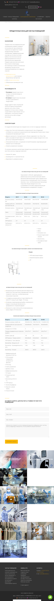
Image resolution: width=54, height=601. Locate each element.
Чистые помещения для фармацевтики (40, 458)
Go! (24, 6)
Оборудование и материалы (27, 15)
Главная (5, 15)
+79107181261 (40, 571)
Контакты (14, 18)
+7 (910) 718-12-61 (24, 1)
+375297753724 (45, 569)
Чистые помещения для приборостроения (13, 494)
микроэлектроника (14, 79)
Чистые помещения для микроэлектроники (13, 458)
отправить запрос (12, 440)
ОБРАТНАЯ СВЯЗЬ (32, 6)
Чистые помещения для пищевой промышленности (13, 512)
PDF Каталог (39, 18)
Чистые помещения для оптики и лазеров (13, 476)
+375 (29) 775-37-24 (13, 1)
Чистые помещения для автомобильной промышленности (40, 494)
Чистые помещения (13, 15)
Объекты (48, 15)
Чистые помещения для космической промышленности (13, 530)
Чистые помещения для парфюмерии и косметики (13, 548)
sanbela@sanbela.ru (37, 1)
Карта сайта (38, 594)
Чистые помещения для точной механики (40, 530)
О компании (40, 15)
